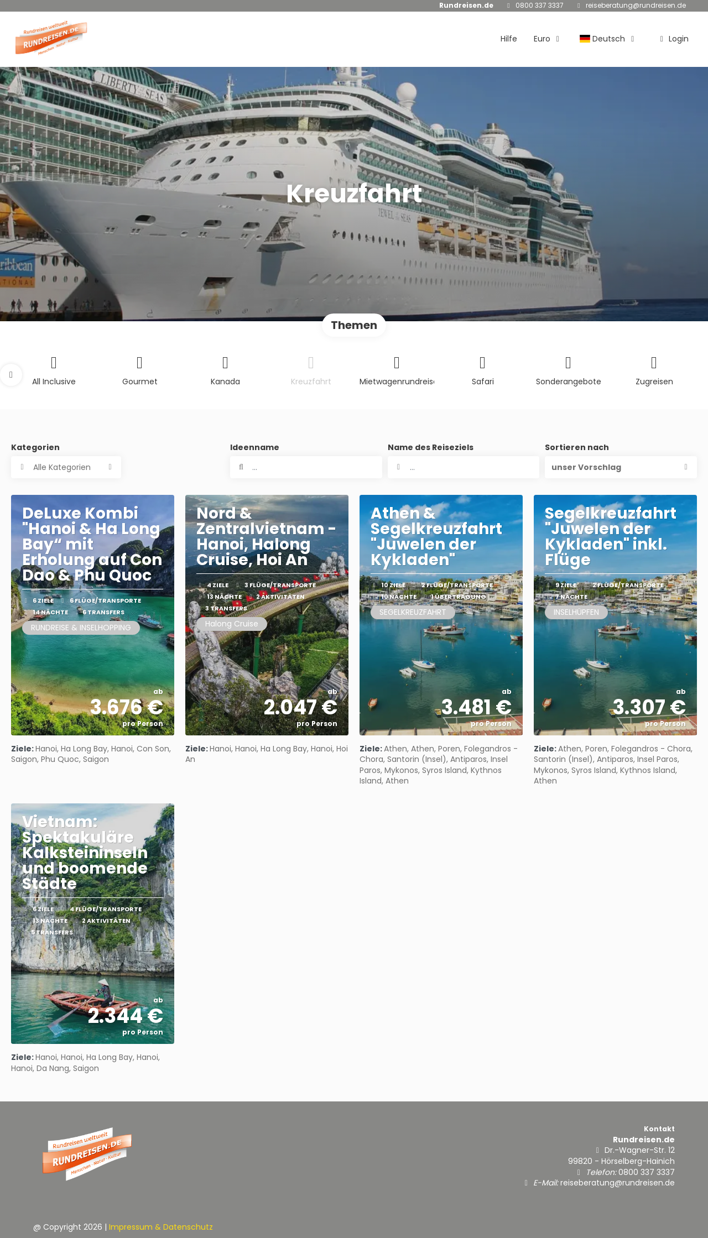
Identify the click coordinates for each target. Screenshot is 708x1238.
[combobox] (464, 467)
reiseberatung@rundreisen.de (636, 5)
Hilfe (509, 38)
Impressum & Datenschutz (161, 1226)
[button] (11, 375)
